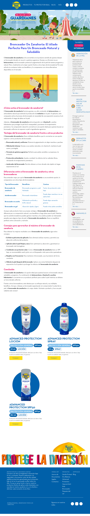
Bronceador (66, 489)
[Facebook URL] (67, 5)
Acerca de (55, 474)
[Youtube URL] (76, 5)
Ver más (75, 93)
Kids (63, 486)
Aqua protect (66, 484)
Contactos (55, 481)
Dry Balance (66, 477)
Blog (74, 474)
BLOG (53, 5)
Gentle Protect (67, 474)
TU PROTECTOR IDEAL (42, 5)
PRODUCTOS (27, 5)
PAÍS (60, 5)
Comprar (15, 358)
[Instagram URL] (71, 5)
